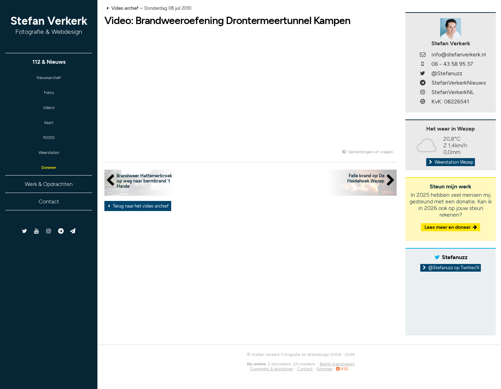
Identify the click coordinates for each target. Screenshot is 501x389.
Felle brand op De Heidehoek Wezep (365, 178)
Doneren (48, 181)
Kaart (48, 130)
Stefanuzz (455, 257)
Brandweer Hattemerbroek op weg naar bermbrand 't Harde (144, 181)
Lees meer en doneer (451, 227)
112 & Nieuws (48, 62)
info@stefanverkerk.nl (458, 54)
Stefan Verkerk (48, 25)
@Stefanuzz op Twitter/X (451, 267)
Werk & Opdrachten (49, 198)
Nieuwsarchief (49, 79)
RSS (342, 368)
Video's (49, 113)
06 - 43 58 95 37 (452, 64)
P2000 (48, 147)
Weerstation (49, 164)
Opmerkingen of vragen (367, 151)
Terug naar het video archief (137, 206)
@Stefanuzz (446, 73)
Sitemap (324, 368)
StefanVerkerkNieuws (458, 82)
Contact (49, 216)
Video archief (124, 8)
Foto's (48, 96)
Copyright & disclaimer (271, 368)
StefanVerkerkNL (452, 92)
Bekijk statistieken (337, 363)
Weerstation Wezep (451, 162)
